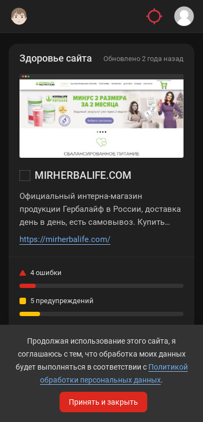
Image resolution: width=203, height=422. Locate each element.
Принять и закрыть (103, 402)
